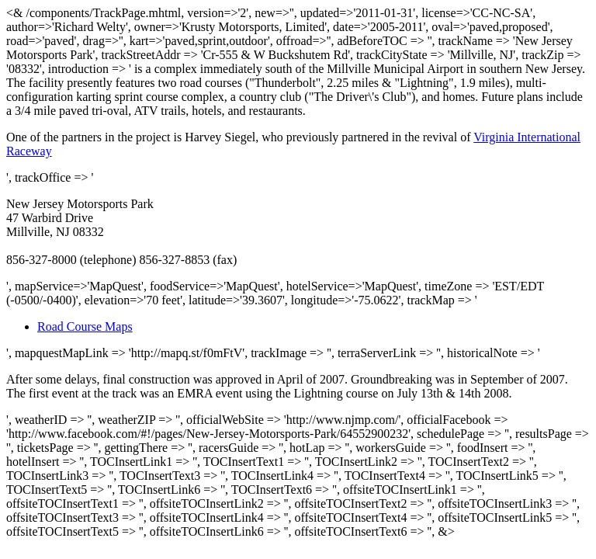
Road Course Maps (85, 326)
